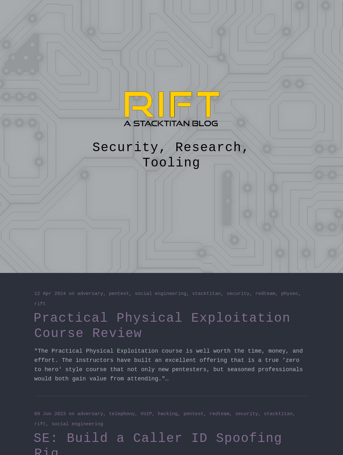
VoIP (146, 414)
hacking (168, 414)
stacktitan (206, 294)
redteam (265, 294)
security (238, 294)
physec (289, 294)
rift (40, 304)
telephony (122, 414)
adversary (90, 294)
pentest (119, 294)
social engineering (160, 294)
